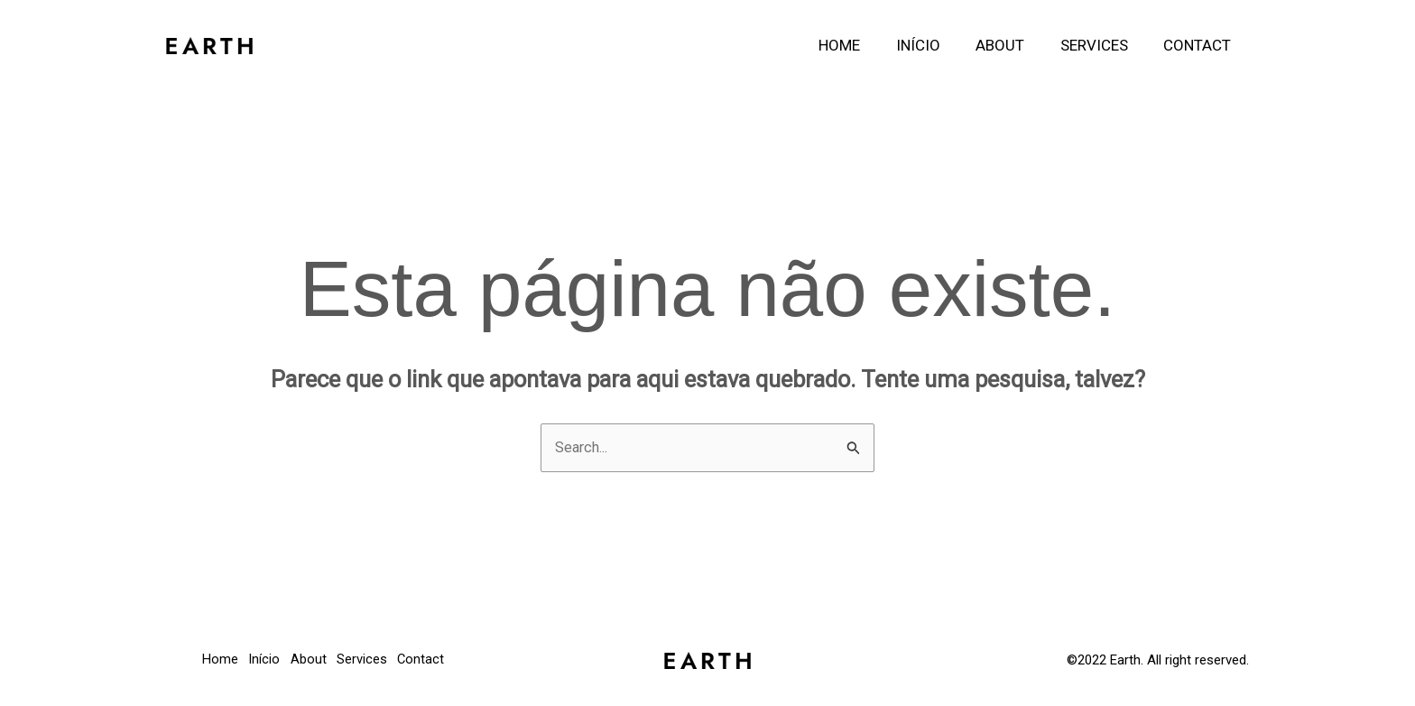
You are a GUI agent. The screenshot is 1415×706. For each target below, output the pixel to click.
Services (1101, 45)
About (1012, 45)
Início (935, 45)
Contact (1200, 45)
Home (862, 45)
